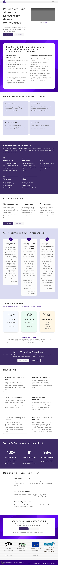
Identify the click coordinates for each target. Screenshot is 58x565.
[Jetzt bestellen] (35, 360)
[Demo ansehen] (8, 34)
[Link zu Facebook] (50, 562)
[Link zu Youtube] (54, 562)
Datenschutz (45, 22)
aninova (22, 562)
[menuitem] (53, 2)
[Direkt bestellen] (19, 34)
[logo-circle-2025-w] (4, 2)
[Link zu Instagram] (52, 562)
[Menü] (53, 2)
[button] (3, 562)
